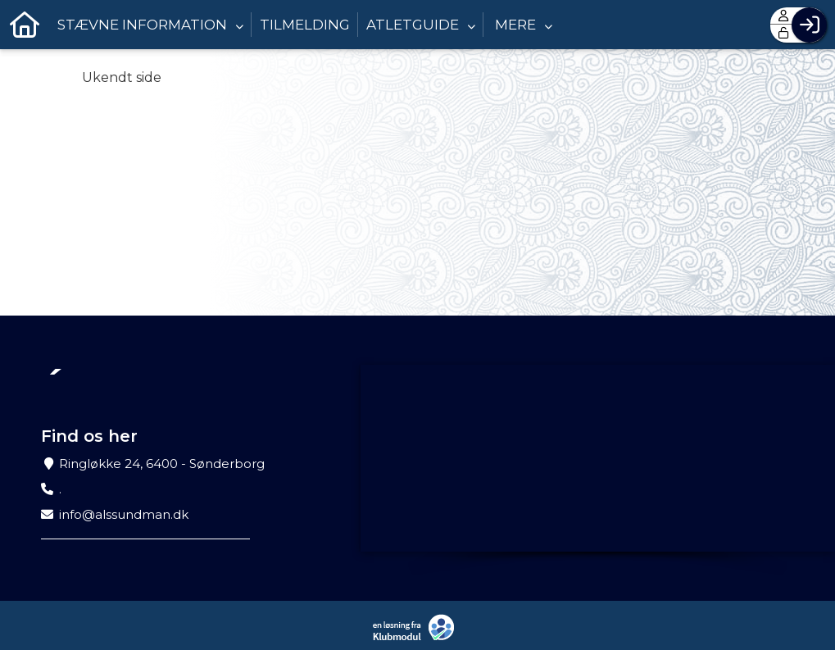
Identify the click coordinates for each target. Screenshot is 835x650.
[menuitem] (24, 24)
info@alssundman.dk (123, 514)
